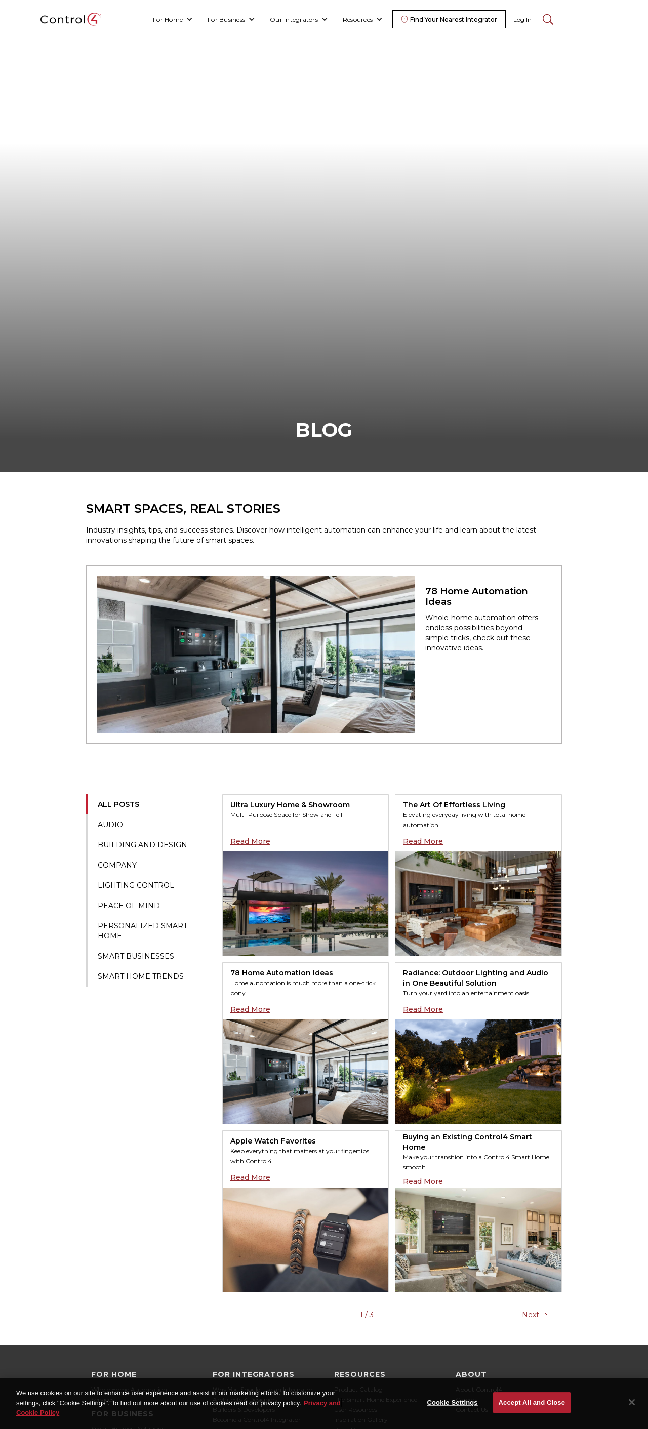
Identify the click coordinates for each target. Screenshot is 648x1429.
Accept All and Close (532, 1406)
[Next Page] (536, 1315)
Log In (522, 19)
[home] (70, 19)
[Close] (632, 1406)
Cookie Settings (452, 1406)
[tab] (154, 804)
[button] (173, 19)
